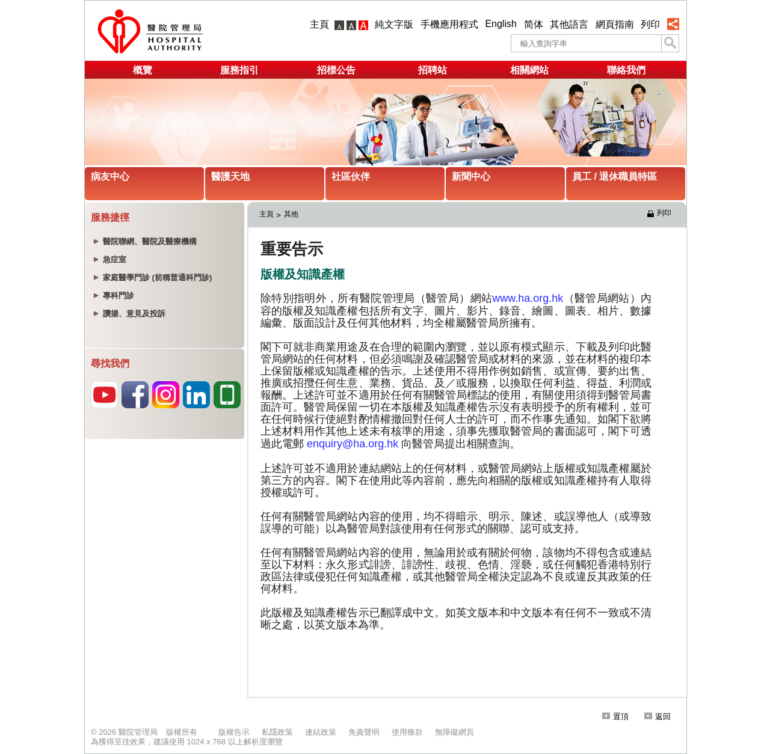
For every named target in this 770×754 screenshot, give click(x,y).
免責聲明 (364, 732)
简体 (533, 24)
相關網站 (529, 70)
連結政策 (320, 732)
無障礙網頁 (454, 732)
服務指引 (239, 70)
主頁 (319, 24)
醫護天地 (230, 176)
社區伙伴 (350, 176)
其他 (291, 214)
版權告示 (234, 732)
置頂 (615, 716)
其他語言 (569, 24)
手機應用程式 (449, 24)
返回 (657, 716)
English (500, 24)
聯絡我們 (626, 70)
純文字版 (394, 24)
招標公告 (336, 70)
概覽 (142, 70)
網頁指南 (615, 24)
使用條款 (407, 732)
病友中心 (110, 176)
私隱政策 (277, 732)
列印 (650, 24)
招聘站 (432, 70)
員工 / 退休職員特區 (614, 176)
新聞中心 (471, 176)
